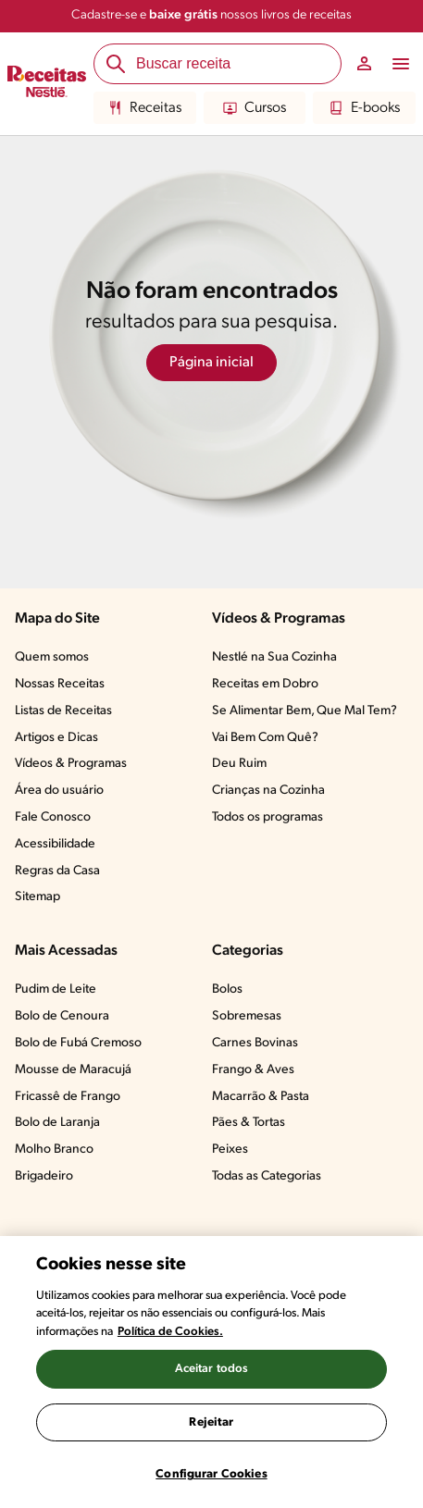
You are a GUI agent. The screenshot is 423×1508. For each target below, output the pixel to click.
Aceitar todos (212, 1369)
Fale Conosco (53, 817)
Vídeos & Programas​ (71, 764)
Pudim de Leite (55, 989)
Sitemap (37, 897)
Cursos (254, 108)
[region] (211, 1372)
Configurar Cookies (211, 1474)
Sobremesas (246, 1016)
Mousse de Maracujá (73, 1070)
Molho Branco (54, 1149)
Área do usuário (59, 790)
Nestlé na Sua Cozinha (274, 657)
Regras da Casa (57, 871)
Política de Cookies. (170, 1332)
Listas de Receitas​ (63, 711)
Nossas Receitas (60, 684)
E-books (365, 108)
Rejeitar (211, 1422)
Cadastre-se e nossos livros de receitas (211, 15)
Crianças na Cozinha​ (268, 790)
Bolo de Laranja (57, 1123)
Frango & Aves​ (253, 1070)
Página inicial (211, 362)
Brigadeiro (44, 1176)
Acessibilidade (55, 844)
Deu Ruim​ (239, 764)
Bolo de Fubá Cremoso (78, 1043)
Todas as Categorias (266, 1176)
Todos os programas (267, 817)
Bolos (227, 989)
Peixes (230, 1149)
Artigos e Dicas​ (56, 738)
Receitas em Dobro (265, 684)
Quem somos (52, 657)
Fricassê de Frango (67, 1097)
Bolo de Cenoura (62, 1016)
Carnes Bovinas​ (255, 1043)
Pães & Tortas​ (248, 1123)
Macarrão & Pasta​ (260, 1097)
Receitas (144, 108)
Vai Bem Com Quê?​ (265, 738)
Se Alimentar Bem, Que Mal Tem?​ (304, 711)
